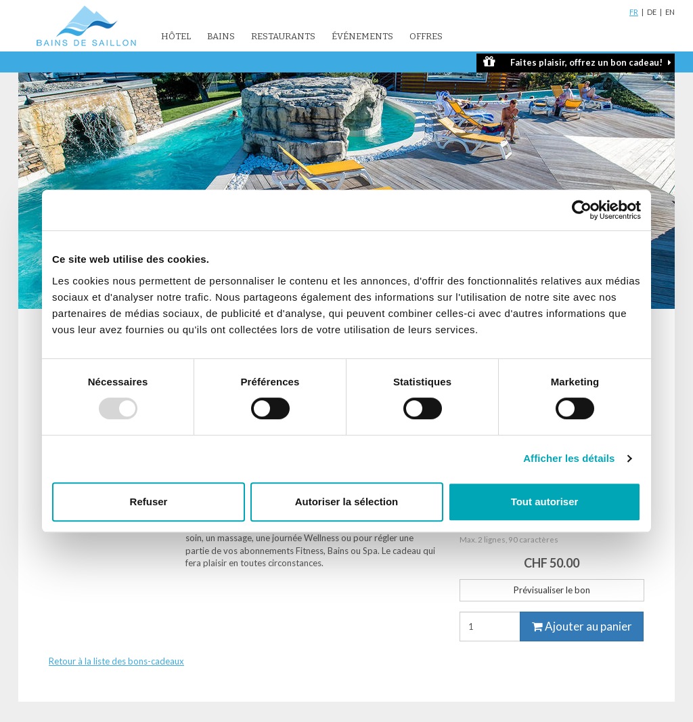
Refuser (149, 501)
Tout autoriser (545, 501)
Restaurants (283, 36)
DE (651, 11)
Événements (362, 36)
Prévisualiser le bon (552, 590)
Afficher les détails (568, 458)
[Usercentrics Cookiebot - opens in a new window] (581, 210)
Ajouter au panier (582, 626)
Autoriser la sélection (347, 501)
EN (670, 11)
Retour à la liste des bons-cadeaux (116, 661)
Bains (221, 36)
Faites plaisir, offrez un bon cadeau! (577, 62)
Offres (426, 36)
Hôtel (176, 36)
